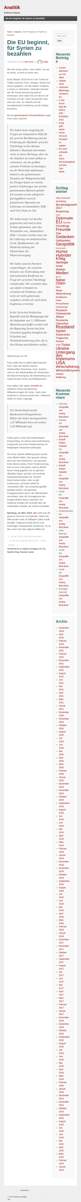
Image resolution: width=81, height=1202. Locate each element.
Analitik (12, 7)
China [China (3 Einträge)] (58, 215)
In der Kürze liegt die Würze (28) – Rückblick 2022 (63, 110)
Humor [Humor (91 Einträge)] (62, 251)
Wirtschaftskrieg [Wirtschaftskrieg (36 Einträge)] (67, 366)
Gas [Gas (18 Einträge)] (58, 233)
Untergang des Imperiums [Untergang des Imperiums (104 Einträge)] (65, 355)
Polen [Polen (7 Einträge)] (58, 300)
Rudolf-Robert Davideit (63, 442)
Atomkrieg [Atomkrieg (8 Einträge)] (61, 201)
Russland (24, 552)
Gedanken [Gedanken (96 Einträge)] (65, 236)
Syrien (31, 552)
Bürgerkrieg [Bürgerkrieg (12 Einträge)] (62, 211)
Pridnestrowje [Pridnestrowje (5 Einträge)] (62, 307)
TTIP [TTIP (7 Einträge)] (58, 345)
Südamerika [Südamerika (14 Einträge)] (63, 334)
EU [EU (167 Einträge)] (59, 222)
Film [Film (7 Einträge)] (68, 222)
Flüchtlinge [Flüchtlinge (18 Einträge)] (62, 226)
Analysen (17, 32)
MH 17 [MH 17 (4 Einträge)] (58, 277)
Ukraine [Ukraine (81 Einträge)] (62, 348)
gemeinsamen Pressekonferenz (30, 115)
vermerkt (34, 385)
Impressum (24, 1190)
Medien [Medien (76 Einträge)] (62, 273)
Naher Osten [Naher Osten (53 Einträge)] (61, 281)
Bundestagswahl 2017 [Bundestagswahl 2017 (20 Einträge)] (66, 206)
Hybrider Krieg (13, 552)
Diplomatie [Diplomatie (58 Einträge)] (64, 218)
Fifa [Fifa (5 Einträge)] (64, 223)
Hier (35, 513)
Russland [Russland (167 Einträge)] (65, 327)
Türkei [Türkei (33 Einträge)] (65, 344)
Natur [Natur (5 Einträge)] (58, 287)
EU (44, 549)
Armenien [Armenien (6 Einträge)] (65, 198)
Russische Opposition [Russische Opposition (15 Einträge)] (62, 322)
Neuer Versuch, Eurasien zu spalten (63, 139)
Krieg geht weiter (62, 126)
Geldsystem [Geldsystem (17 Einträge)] (63, 240)
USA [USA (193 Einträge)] (60, 362)
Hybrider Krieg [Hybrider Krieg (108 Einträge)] (63, 257)
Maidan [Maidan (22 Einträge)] (60, 269)
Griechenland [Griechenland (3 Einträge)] (61, 248)
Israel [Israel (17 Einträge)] (59, 265)
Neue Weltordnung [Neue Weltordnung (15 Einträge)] (63, 292)
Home (9, 32)
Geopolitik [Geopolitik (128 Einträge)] (65, 244)
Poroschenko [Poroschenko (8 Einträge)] (62, 303)
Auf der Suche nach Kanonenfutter (26, 536)
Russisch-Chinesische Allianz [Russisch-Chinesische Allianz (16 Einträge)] (63, 313)
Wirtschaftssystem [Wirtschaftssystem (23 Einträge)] (68, 370)
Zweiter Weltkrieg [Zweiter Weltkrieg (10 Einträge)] (61, 375)
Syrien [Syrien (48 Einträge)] (61, 331)
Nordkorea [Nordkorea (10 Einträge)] (61, 297)
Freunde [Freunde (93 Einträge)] (63, 229)
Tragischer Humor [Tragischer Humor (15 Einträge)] (62, 339)
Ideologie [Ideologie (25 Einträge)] (62, 262)
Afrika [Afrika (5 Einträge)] (58, 198)
